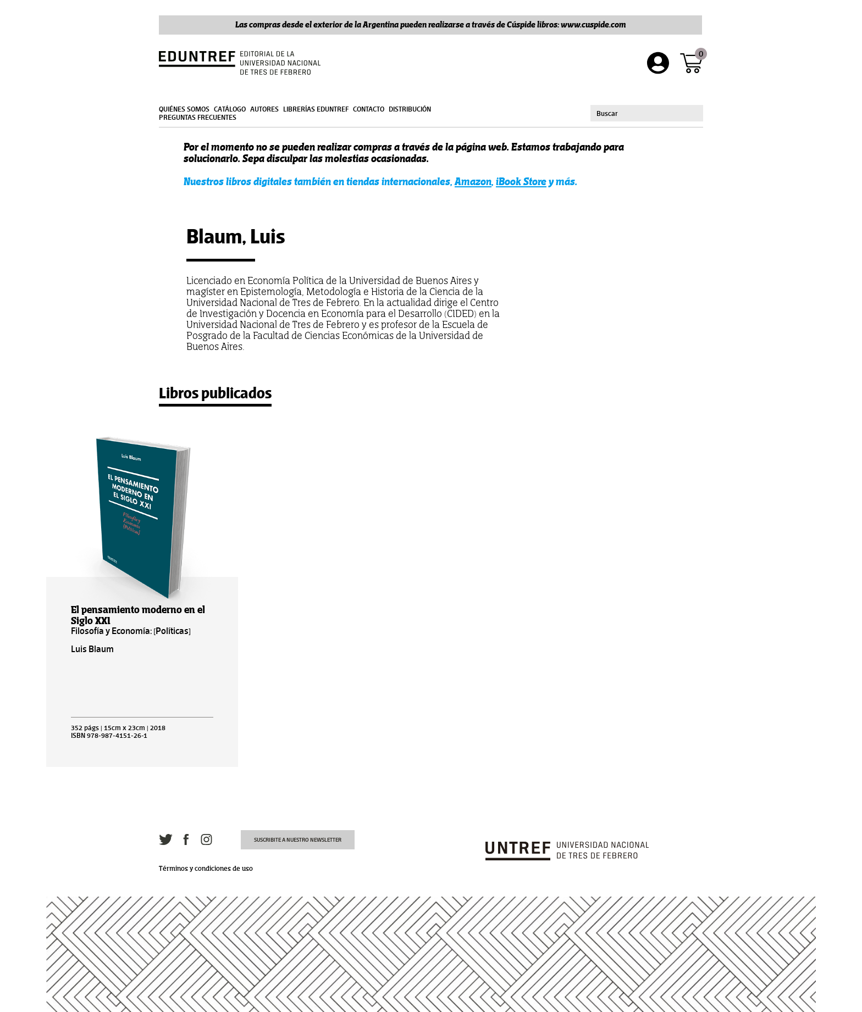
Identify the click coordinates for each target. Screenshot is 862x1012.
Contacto (368, 109)
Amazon (473, 181)
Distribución (410, 109)
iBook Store (521, 181)
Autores (264, 109)
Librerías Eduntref (316, 109)
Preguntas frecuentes (197, 117)
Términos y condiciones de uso (206, 868)
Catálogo (230, 109)
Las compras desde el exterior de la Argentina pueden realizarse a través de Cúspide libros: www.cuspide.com (430, 24)
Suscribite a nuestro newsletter (297, 840)
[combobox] (646, 113)
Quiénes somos (184, 109)
